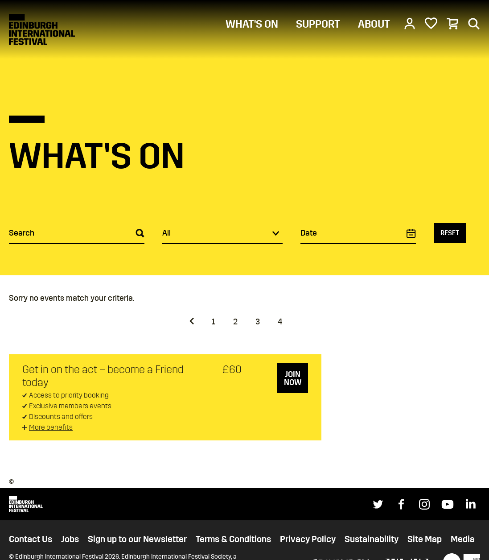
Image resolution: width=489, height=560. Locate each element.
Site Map (424, 539)
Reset (449, 233)
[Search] (474, 23)
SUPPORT (318, 24)
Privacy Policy (308, 539)
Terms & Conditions (233, 539)
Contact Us (30, 539)
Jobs (70, 539)
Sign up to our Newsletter (137, 539)
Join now (292, 378)
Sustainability (372, 539)
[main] (244, 220)
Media (463, 539)
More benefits (51, 427)
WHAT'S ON (252, 24)
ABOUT (374, 24)
